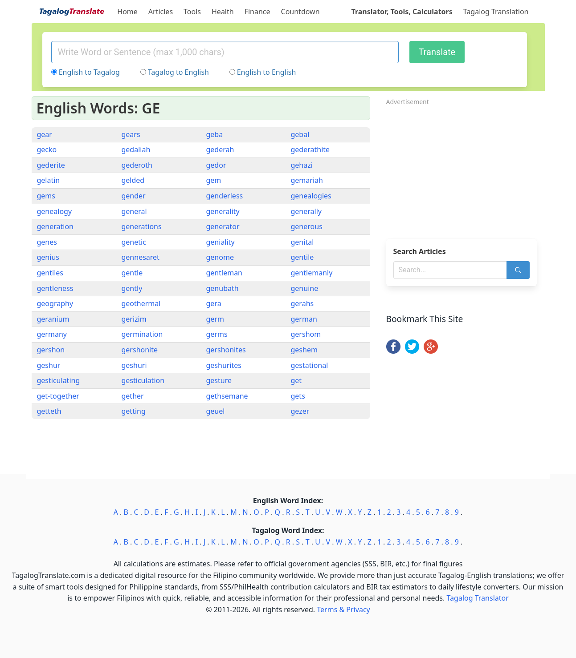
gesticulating (58, 380)
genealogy (54, 211)
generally (306, 211)
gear (44, 134)
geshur (49, 365)
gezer (300, 411)
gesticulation (143, 380)
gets (298, 396)
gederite (51, 165)
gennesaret (140, 257)
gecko (47, 149)
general (134, 211)
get (296, 380)
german (304, 319)
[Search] (518, 270)
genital (302, 242)
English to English (266, 72)
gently (132, 288)
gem (213, 180)
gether (133, 396)
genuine (305, 288)
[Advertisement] (465, 169)
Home (127, 11)
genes (47, 242)
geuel (215, 411)
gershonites (226, 350)
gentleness (55, 288)
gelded (133, 180)
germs (217, 334)
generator (223, 226)
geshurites (224, 365)
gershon (51, 350)
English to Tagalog (89, 72)
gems (46, 196)
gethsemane (227, 396)
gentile (302, 257)
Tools (192, 11)
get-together (58, 396)
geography (55, 303)
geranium (53, 319)
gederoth (137, 165)
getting (134, 411)
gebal (300, 134)
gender (134, 196)
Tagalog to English (178, 72)
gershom (306, 334)
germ (215, 319)
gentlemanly (312, 273)
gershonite (140, 350)
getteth (49, 411)
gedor (216, 165)
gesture (219, 380)
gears (131, 134)
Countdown (300, 11)
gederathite (310, 149)
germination (142, 334)
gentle (132, 273)
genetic (134, 242)
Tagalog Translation (496, 11)
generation (55, 226)
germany (52, 334)
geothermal (141, 303)
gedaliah (136, 149)
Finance (257, 11)
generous (307, 226)
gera (213, 303)
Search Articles (419, 251)
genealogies (311, 196)
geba (214, 134)
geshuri (134, 365)
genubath (222, 288)
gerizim (134, 319)
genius (48, 257)
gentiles (50, 273)
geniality (220, 242)
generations (142, 226)
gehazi (302, 165)
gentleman (224, 273)
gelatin (48, 180)
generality (223, 211)
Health (223, 11)
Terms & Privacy (343, 609)
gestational (309, 365)
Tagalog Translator (478, 598)
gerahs (302, 303)
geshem (304, 350)
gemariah (307, 180)
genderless (224, 196)
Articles (160, 11)
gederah (220, 149)
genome (220, 257)
